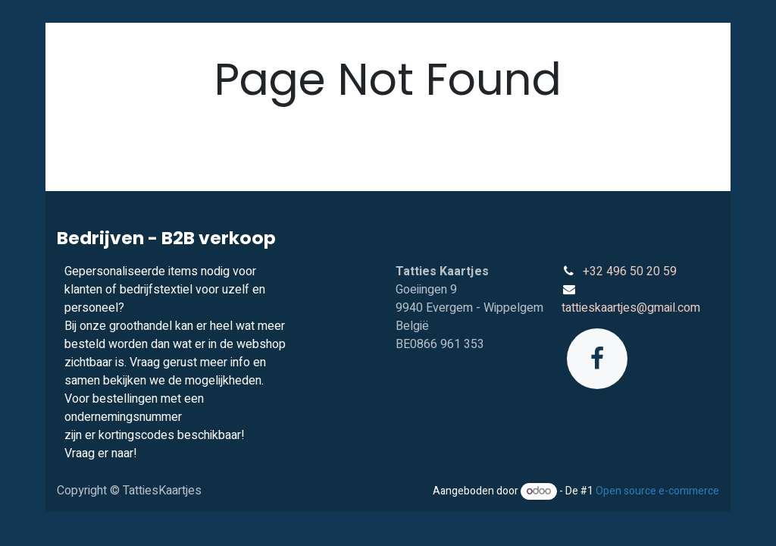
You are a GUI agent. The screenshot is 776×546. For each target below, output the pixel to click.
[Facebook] (597, 358)
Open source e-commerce (657, 491)
